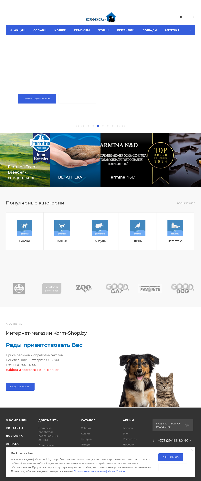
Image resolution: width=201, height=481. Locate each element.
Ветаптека (175, 241)
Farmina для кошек (37, 98)
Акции (128, 420)
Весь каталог (186, 203)
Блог (126, 433)
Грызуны (99, 241)
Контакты (14, 428)
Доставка (14, 435)
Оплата (12, 443)
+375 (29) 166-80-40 (25, 17)
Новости (128, 444)
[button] (77, 126)
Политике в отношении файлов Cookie (99, 471)
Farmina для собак (77, 98)
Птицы (137, 241)
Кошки (62, 241)
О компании (17, 420)
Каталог (88, 420)
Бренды (128, 428)
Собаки (24, 241)
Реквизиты (130, 439)
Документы (48, 420)
